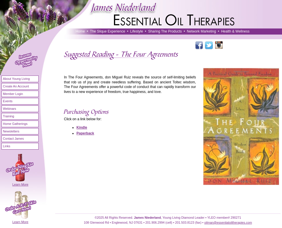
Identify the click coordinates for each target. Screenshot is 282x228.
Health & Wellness (235, 31)
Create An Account (16, 86)
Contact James (13, 138)
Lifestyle (136, 31)
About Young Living (16, 78)
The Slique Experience (107, 31)
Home (80, 31)
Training (8, 116)
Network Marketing (201, 31)
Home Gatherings (15, 123)
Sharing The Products (165, 31)
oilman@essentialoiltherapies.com (228, 222)
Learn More (20, 184)
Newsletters (11, 131)
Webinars (9, 108)
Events (8, 101)
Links (6, 146)
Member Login (13, 94)
